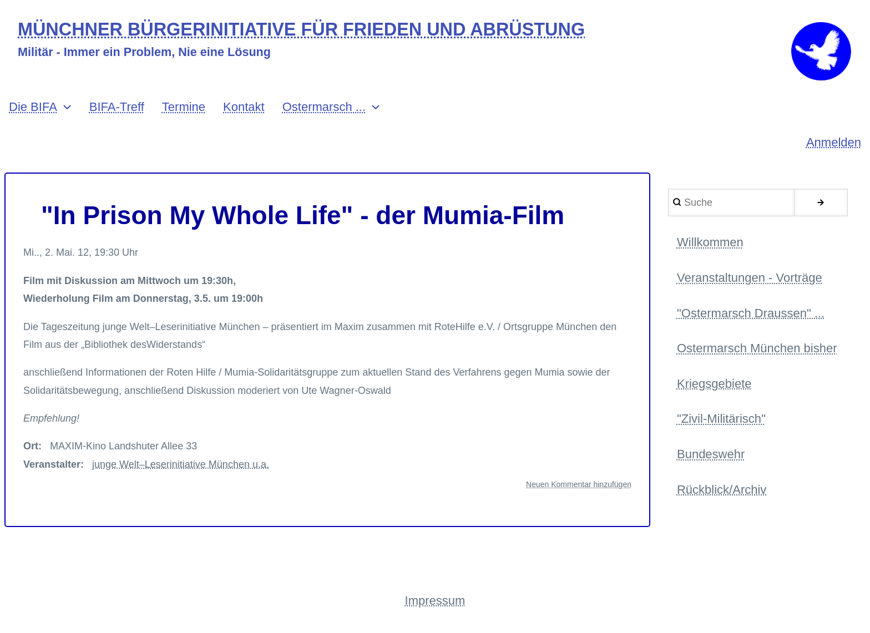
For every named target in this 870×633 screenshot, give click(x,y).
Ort (30, 446)
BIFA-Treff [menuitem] (116, 107)
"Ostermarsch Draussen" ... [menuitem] (751, 313)
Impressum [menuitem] (435, 600)
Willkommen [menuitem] (710, 242)
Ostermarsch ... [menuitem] (324, 107)
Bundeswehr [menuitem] (711, 454)
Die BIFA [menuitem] (33, 107)
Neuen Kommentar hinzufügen (578, 484)
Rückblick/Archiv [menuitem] (721, 490)
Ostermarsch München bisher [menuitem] (757, 348)
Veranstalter (51, 464)
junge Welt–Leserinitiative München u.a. (180, 464)
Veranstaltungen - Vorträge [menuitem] (749, 278)
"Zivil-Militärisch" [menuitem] (721, 419)
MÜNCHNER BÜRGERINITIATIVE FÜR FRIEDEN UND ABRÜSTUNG (301, 29)
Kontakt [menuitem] (244, 107)
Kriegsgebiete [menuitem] (714, 384)
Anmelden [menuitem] (833, 142)
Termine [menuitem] (183, 107)
